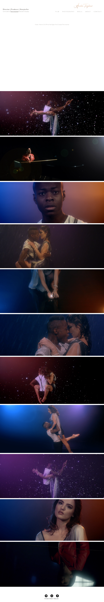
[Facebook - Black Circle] (57, 595)
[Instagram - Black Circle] (51, 595)
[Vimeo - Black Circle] (46, 595)
